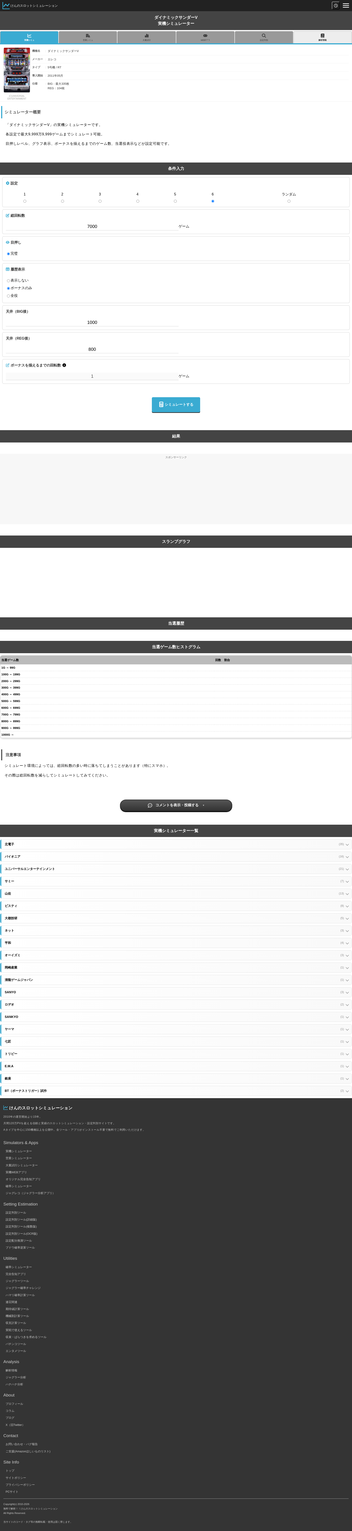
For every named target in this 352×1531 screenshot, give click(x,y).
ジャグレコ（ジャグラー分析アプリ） (30, 1193)
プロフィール (14, 1403)
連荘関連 (11, 1302)
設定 (12, 183)
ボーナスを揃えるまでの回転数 (33, 365)
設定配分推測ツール (19, 1240)
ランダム (289, 194)
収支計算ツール (16, 1323)
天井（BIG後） (18, 311)
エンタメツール (16, 1351)
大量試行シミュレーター (22, 1165)
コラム (10, 1410)
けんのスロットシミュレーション (34, 5)
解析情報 (11, 1370)
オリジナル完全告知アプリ (23, 1179)
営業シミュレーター (19, 1158)
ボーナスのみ (19, 288)
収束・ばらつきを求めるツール (26, 1337)
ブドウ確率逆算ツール (20, 1247)
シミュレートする (176, 404)
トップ (10, 1470)
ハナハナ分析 (14, 1384)
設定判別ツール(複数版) (21, 1226)
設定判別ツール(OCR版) (22, 1233)
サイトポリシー (16, 1477)
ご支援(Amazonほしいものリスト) (28, 1451)
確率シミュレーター (19, 1186)
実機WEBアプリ (16, 1172)
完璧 (12, 254)
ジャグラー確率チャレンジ (23, 1288)
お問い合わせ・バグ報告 (22, 1444)
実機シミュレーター (19, 1151)
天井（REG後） (19, 338)
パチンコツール (16, 1344)
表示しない (18, 280)
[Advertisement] (176, 493)
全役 (12, 296)
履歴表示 (15, 269)
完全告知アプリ (16, 1274)
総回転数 (15, 215)
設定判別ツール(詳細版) (21, 1219)
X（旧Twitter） (15, 1425)
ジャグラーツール (17, 1281)
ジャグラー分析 (16, 1377)
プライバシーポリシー (20, 1484)
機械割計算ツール (17, 1316)
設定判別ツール (16, 1212)
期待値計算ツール (17, 1309)
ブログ (10, 1417)
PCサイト (12, 1491)
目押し (13, 242)
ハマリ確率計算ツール (20, 1295)
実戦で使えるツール (19, 1330)
